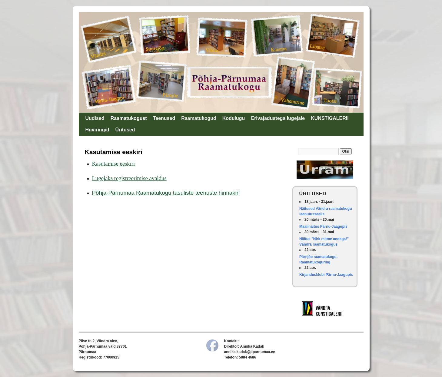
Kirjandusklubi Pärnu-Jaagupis (326, 275)
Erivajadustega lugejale (278, 118)
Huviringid (97, 129)
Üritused (125, 129)
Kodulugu (233, 118)
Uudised (95, 118)
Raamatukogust (129, 118)
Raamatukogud (198, 118)
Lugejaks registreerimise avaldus (129, 178)
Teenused (164, 118)
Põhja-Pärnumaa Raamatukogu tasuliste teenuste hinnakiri (166, 193)
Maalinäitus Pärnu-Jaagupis (323, 226)
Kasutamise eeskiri (113, 163)
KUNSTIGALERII (329, 118)
